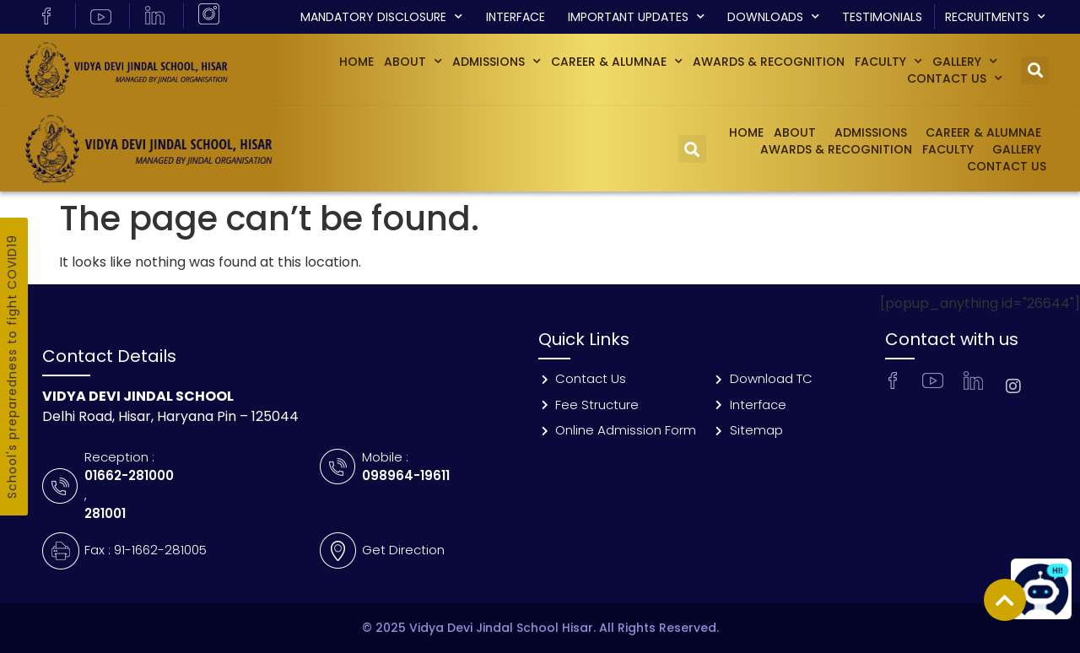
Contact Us (954, 78)
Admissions (496, 61)
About (413, 61)
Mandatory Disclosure (381, 16)
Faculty (888, 61)
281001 (105, 513)
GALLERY (964, 61)
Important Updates (636, 16)
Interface (515, 16)
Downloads (773, 16)
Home (356, 61)
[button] (1035, 70)
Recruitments (995, 16)
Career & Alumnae (617, 61)
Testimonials (882, 16)
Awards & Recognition (769, 61)
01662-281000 (129, 475)
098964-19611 (406, 475)
